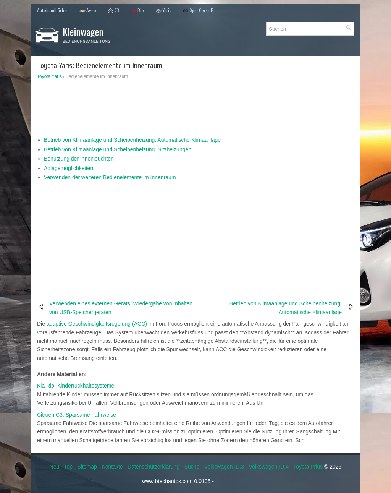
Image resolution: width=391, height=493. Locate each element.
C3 (113, 11)
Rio (137, 11)
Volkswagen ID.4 (269, 467)
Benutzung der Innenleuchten (79, 159)
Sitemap (87, 467)
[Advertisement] (195, 110)
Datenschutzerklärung (153, 467)
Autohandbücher (52, 10)
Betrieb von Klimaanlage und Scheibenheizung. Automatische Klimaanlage (132, 140)
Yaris (163, 11)
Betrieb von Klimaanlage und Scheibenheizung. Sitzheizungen (117, 149)
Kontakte (112, 467)
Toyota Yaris (49, 76)
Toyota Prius (308, 467)
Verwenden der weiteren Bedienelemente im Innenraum (110, 177)
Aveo (87, 11)
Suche (192, 467)
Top (68, 467)
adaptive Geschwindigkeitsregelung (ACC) (97, 324)
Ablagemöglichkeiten (68, 168)
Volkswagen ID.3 (224, 467)
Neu (55, 467)
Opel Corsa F (198, 11)
